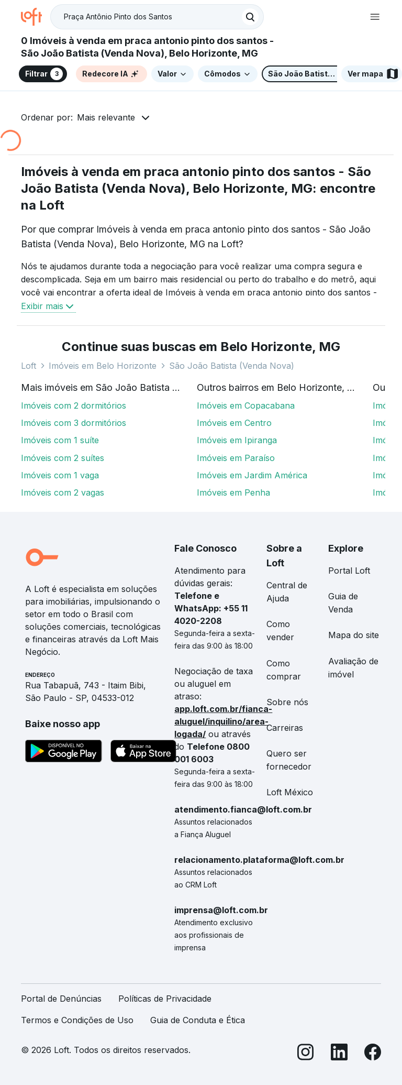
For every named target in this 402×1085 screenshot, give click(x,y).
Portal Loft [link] (349, 570)
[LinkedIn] (339, 1054)
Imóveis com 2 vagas (62, 492)
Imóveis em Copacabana (246, 405)
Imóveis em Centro (234, 423)
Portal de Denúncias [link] (61, 998)
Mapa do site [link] (353, 635)
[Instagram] (305, 1054)
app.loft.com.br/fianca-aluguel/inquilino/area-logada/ (223, 721)
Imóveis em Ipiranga (237, 440)
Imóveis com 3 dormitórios (73, 423)
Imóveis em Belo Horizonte (103, 365)
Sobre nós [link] (287, 702)
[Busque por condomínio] (147, 17)
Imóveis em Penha (233, 492)
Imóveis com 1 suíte (60, 440)
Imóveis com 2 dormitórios (73, 405)
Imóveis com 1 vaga (60, 475)
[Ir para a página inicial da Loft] (35, 16)
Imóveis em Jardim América (252, 475)
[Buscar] (250, 16)
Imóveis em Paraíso (236, 458)
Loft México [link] (289, 792)
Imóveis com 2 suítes (62, 458)
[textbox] (157, 16)
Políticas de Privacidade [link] (164, 998)
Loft (28, 365)
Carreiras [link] (284, 727)
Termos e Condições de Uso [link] (77, 1020)
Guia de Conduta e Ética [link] (197, 1020)
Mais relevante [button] (106, 117)
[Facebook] (372, 1054)
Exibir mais (48, 306)
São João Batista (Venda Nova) (231, 365)
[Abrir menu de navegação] (374, 16)
